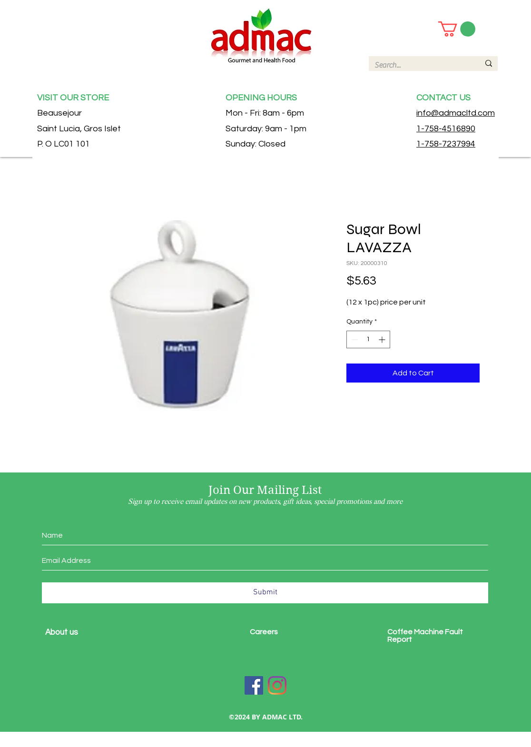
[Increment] (383, 339)
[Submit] (265, 592)
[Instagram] (277, 685)
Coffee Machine (416, 632)
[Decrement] (354, 339)
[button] (456, 29)
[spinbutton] (368, 339)
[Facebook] (254, 685)
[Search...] (419, 65)
